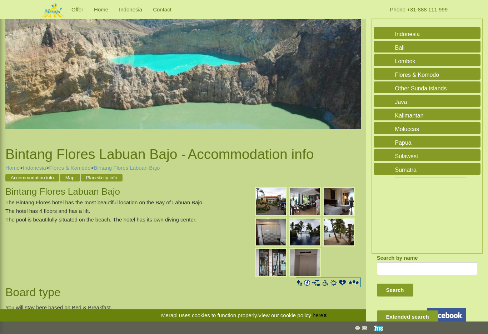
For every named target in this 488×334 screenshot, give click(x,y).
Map (70, 177)
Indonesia (130, 9)
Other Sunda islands (421, 88)
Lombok (405, 61)
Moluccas (407, 129)
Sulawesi (406, 156)
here (318, 315)
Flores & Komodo (70, 168)
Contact (162, 9)
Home (101, 9)
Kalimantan (409, 116)
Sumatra (406, 170)
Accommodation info (32, 177)
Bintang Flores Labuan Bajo (127, 168)
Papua (403, 143)
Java (401, 102)
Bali (400, 48)
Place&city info (101, 177)
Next (353, 74)
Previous (12, 74)
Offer (77, 9)
